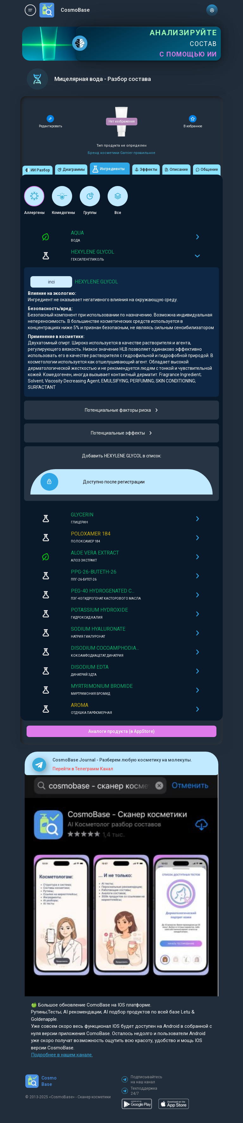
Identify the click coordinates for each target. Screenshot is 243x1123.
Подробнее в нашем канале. (62, 1055)
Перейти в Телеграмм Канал (83, 768)
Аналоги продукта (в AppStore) (121, 731)
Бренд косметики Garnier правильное (121, 153)
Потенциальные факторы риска (122, 410)
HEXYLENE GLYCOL (96, 282)
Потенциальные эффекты (122, 433)
